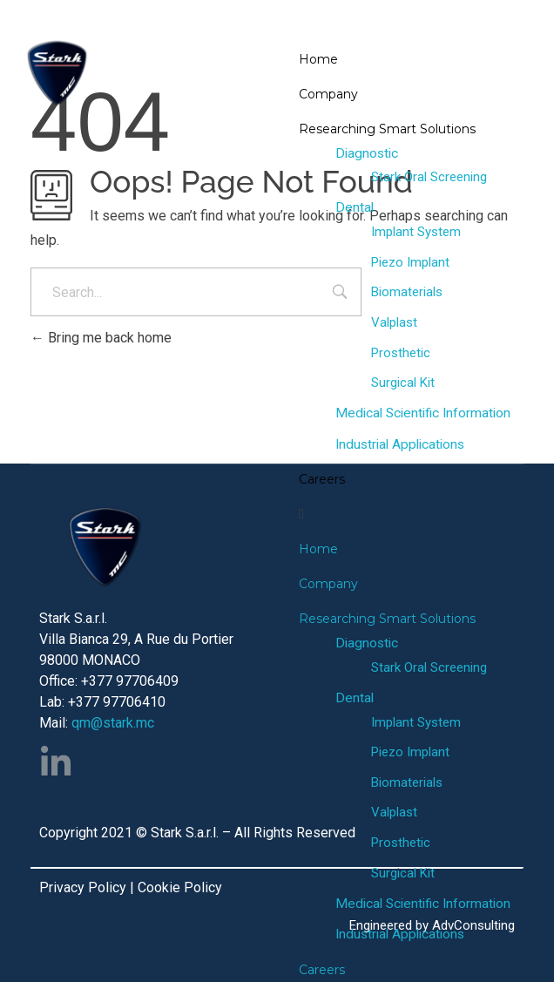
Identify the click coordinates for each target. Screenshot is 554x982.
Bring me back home (101, 337)
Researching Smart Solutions (387, 129)
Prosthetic (400, 353)
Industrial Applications (399, 444)
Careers (322, 479)
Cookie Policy (180, 887)
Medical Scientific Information (422, 413)
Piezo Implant (410, 262)
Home (318, 59)
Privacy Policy (82, 887)
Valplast (394, 322)
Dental (354, 207)
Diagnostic (366, 153)
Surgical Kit (403, 382)
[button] (415, 514)
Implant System (416, 232)
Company (328, 94)
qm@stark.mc (112, 722)
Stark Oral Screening (429, 177)
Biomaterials (407, 292)
